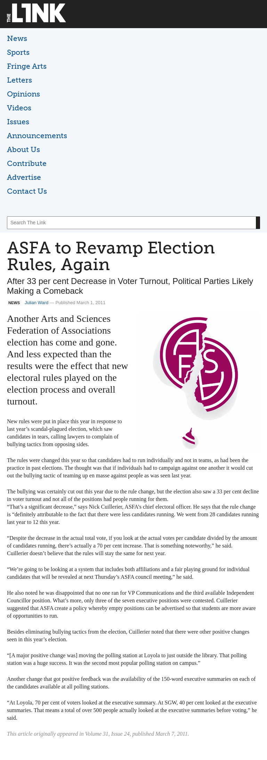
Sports (18, 52)
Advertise (24, 177)
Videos (19, 107)
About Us (23, 149)
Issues (18, 121)
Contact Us (27, 191)
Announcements (37, 135)
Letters (19, 80)
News (17, 38)
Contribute (27, 163)
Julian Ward (36, 302)
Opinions (23, 94)
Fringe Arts (27, 66)
